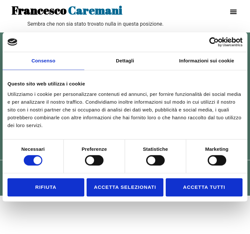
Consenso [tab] (43, 60)
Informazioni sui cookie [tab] (206, 60)
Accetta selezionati (125, 187)
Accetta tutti (204, 187)
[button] (233, 11)
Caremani (66, 10)
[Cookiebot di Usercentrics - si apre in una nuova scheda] (214, 42)
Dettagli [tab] (125, 60)
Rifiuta (45, 187)
